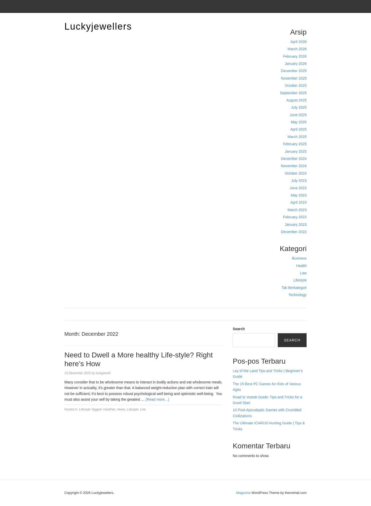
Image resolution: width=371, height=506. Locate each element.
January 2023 (296, 224)
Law (303, 273)
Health (301, 266)
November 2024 (294, 166)
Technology (297, 295)
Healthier (109, 409)
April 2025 (298, 129)
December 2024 (294, 159)
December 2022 (294, 232)
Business (299, 258)
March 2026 (297, 49)
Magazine (243, 493)
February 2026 (295, 56)
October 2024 (296, 173)
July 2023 (299, 180)
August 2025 (296, 100)
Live (143, 409)
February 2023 (295, 217)
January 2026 (296, 64)
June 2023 (298, 188)
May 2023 (299, 195)
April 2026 (298, 42)
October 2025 (296, 85)
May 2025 (299, 122)
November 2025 (294, 78)
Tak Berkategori (294, 288)
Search (239, 329)
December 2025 (294, 71)
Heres (121, 409)
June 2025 (298, 115)
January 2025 (296, 151)
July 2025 (299, 107)
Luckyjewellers (98, 26)
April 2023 (298, 202)
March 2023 (297, 210)
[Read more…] (157, 399)
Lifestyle (300, 280)
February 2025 (295, 144)
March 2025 (297, 137)
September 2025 (293, 93)
